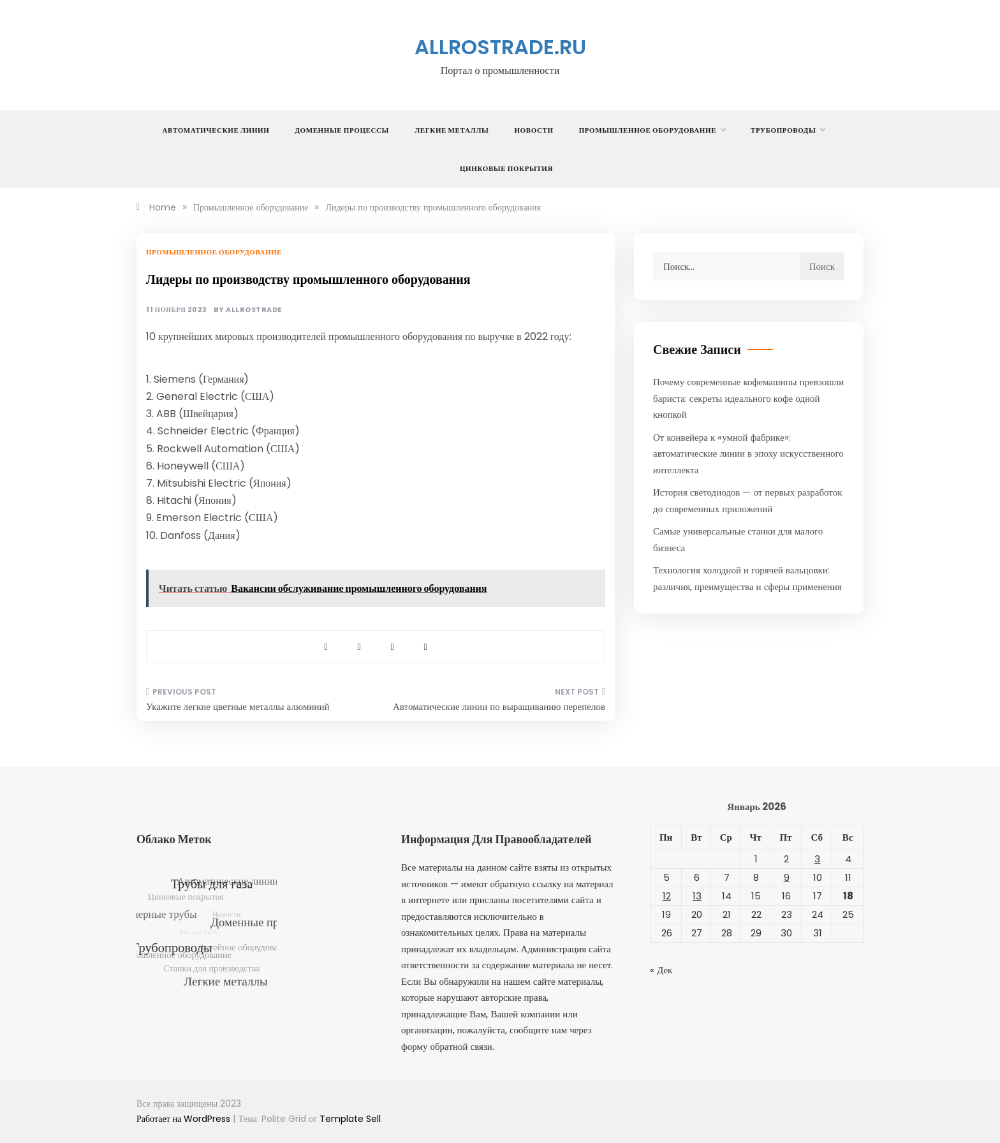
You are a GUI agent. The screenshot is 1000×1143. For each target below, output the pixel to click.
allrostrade (254, 309)
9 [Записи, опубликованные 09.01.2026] (787, 877)
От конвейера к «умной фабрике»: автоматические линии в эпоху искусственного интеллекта (748, 453)
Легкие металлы (452, 130)
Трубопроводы (788, 130)
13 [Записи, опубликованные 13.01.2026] (697, 896)
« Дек (661, 970)
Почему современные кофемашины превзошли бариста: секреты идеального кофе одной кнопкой (748, 398)
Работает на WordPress (184, 1118)
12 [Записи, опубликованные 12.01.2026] (667, 896)
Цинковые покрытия (506, 168)
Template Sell (350, 1118)
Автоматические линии (216, 130)
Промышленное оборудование (652, 130)
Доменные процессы (342, 130)
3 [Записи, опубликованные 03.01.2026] (817, 859)
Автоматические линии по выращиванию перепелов (499, 706)
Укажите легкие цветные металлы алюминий (238, 706)
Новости (533, 130)
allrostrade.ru (500, 47)
